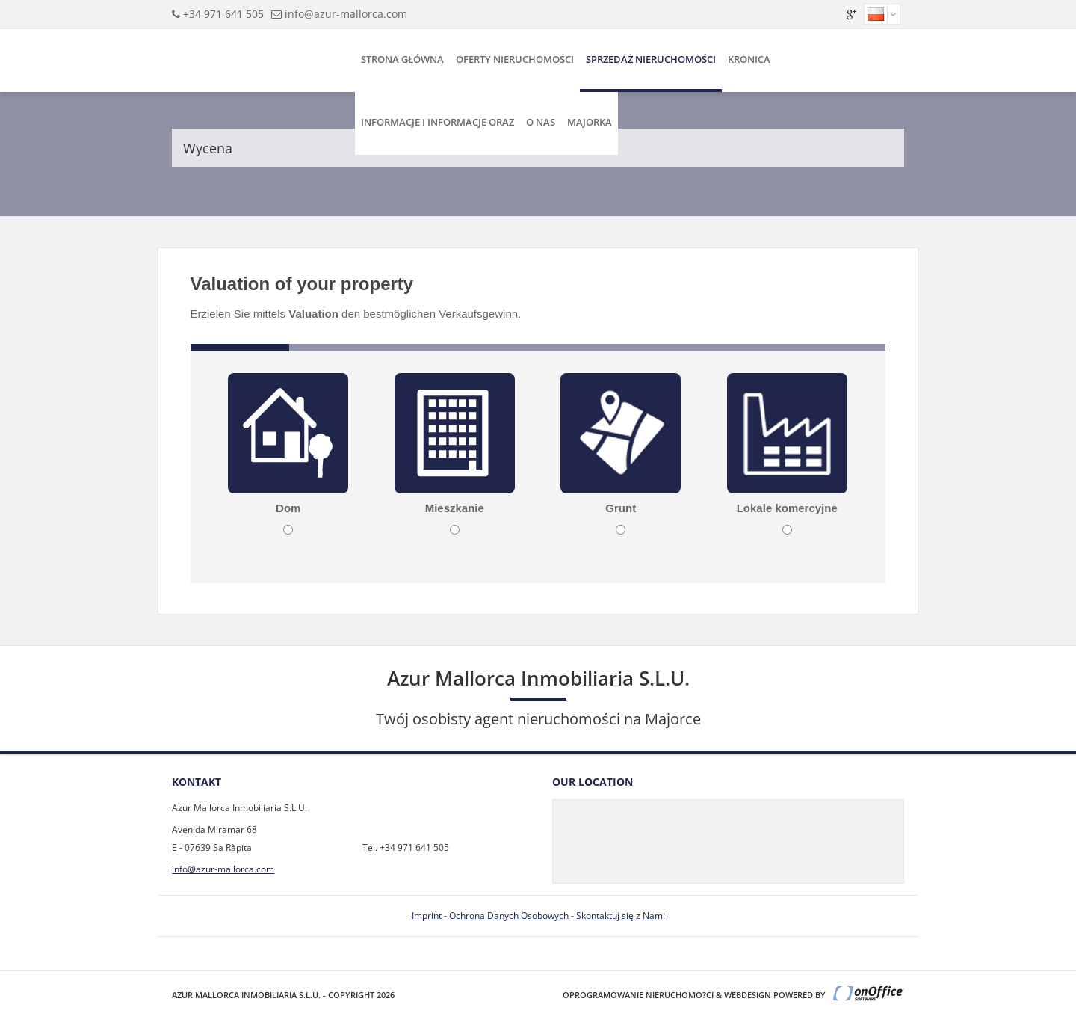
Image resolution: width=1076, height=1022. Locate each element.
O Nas (540, 122)
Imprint (427, 915)
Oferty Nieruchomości (515, 59)
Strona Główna (402, 59)
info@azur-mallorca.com (346, 14)
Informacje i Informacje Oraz (437, 122)
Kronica (749, 59)
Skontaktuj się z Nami (620, 915)
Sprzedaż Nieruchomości (651, 59)
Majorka (589, 122)
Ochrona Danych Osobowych (509, 915)
